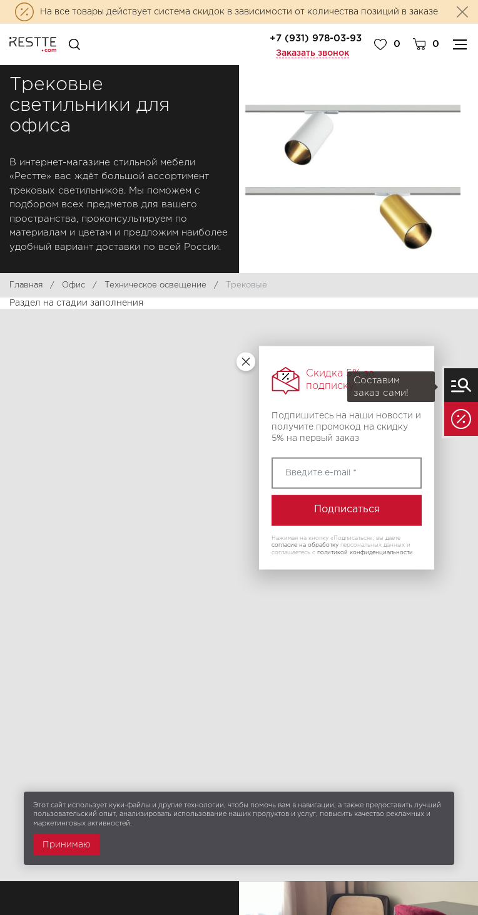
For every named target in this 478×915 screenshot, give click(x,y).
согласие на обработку (305, 545)
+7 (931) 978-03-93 (316, 38)
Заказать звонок (312, 53)
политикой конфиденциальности (365, 552)
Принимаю (66, 845)
